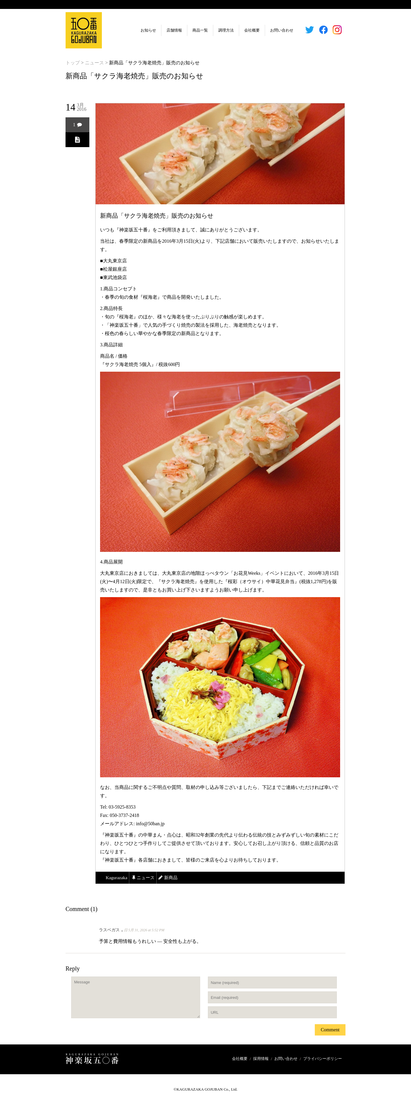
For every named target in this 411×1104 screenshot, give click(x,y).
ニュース (94, 62)
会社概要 (237, 30)
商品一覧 (185, 30)
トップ (73, 62)
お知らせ (133, 30)
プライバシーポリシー (322, 1058)
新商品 (173, 877)
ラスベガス (109, 930)
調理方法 (211, 30)
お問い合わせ (266, 30)
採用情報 (261, 1058)
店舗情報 (159, 30)
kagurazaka (117, 877)
